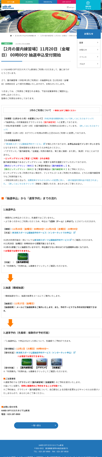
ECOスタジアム (48, 2)
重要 (81, 43)
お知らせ (88, 34)
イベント (83, 57)
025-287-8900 (44, 452)
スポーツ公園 (10, 2)
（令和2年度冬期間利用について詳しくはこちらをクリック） (71, 118)
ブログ (82, 64)
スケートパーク (66, 2)
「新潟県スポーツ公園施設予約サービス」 (24, 143)
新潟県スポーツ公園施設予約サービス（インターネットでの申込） (42, 232)
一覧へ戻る (36, 425)
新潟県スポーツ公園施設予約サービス (52, 239)
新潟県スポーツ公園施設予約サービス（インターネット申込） (44, 352)
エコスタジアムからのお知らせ (25, 35)
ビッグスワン (29, 2)
